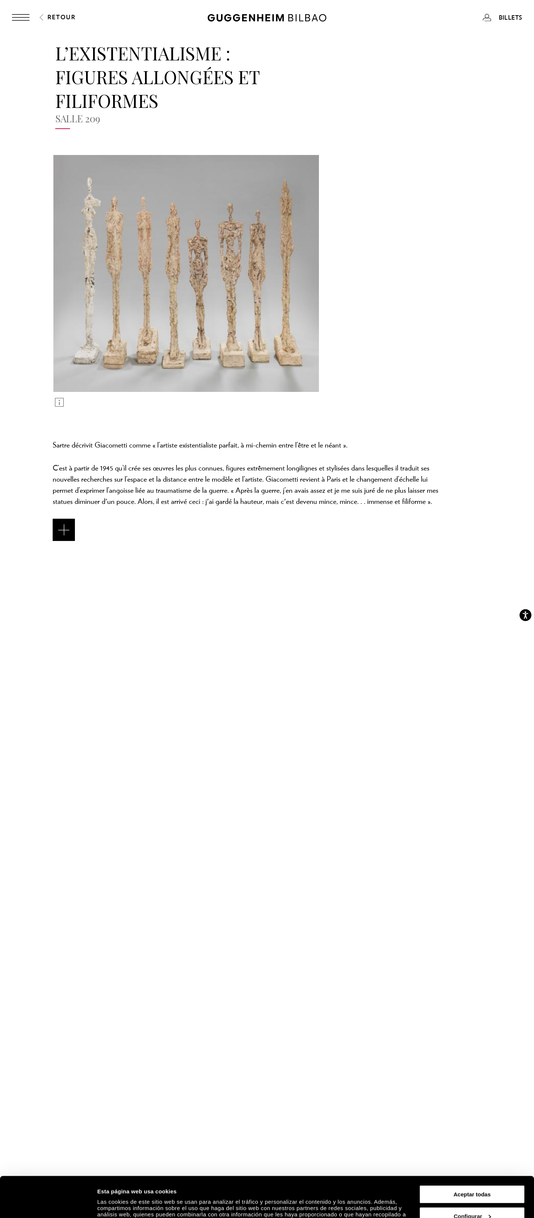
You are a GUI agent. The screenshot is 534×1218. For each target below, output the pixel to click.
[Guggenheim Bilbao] (267, 19)
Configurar (472, 1178)
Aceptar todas (472, 1156)
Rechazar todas (472, 1199)
